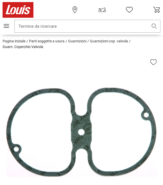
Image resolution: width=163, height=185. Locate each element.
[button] (154, 26)
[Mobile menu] (6, 26)
